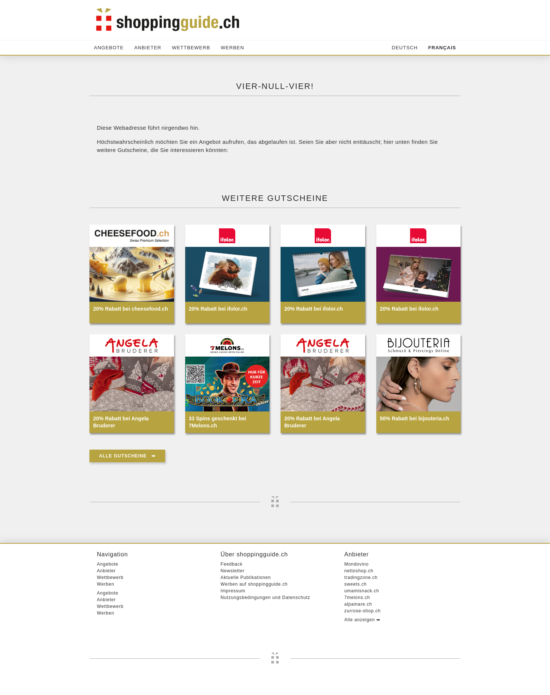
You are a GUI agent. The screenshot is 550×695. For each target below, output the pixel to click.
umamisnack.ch (361, 590)
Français (442, 47)
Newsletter (232, 570)
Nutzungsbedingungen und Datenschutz (265, 597)
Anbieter (147, 47)
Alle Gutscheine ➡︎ (127, 456)
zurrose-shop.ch (362, 610)
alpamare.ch (358, 604)
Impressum (232, 590)
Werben (232, 47)
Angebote (109, 47)
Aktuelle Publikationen (245, 577)
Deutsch (405, 47)
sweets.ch (355, 584)
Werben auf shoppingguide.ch (254, 584)
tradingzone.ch (361, 577)
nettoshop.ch (358, 570)
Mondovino (356, 564)
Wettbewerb (191, 47)
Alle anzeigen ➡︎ (362, 619)
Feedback (231, 564)
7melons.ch (357, 597)
